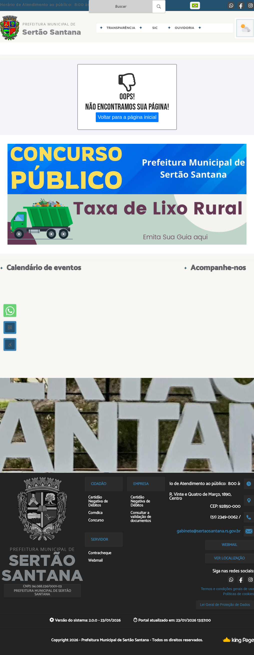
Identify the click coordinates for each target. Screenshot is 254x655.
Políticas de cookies (238, 594)
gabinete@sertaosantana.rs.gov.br (208, 531)
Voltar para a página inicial (127, 117)
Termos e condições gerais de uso (227, 589)
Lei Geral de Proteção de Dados (225, 605)
